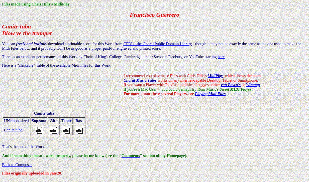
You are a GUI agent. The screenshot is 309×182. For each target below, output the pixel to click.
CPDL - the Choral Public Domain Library (157, 44)
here (221, 57)
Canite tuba (13, 130)
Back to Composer (17, 165)
